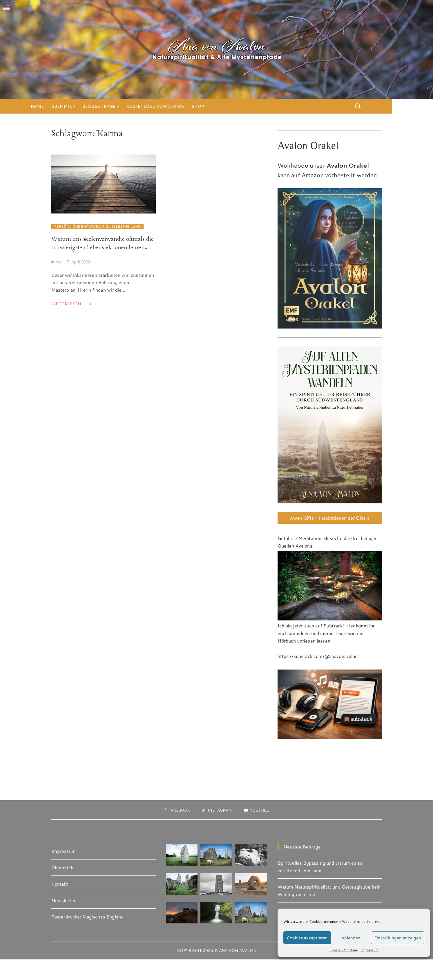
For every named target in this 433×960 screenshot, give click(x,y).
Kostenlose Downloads (176, 106)
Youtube (258, 811)
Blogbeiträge (119, 106)
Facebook (175, 811)
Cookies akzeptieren (307, 938)
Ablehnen (350, 938)
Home (58, 106)
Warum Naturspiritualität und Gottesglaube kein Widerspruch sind (329, 891)
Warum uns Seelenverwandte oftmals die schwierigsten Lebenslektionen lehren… (102, 244)
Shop (218, 106)
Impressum (369, 950)
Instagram (217, 811)
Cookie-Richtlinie (343, 950)
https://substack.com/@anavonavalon (318, 657)
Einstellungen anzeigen (397, 938)
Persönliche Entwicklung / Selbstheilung (97, 227)
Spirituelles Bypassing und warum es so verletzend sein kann (320, 867)
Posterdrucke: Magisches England (87, 917)
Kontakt (59, 884)
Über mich (83, 106)
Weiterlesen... (67, 304)
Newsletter (63, 901)
